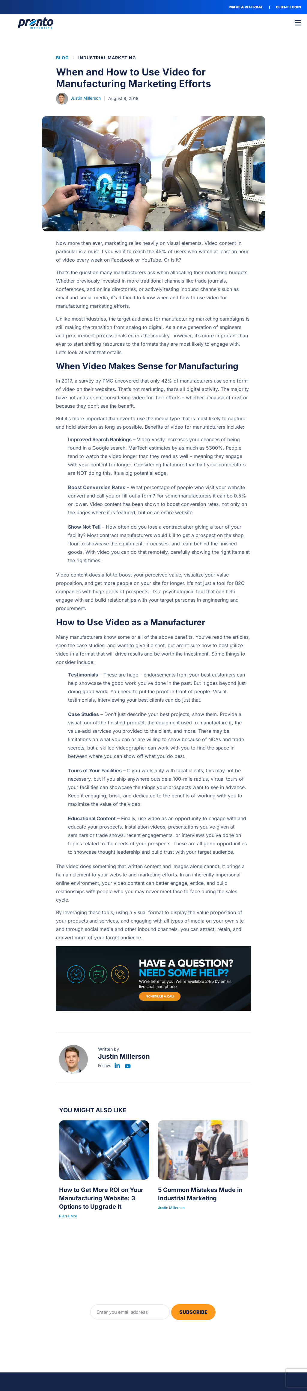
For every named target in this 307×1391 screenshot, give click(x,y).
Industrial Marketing (107, 57)
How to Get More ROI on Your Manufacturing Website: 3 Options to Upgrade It (101, 1198)
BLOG (62, 57)
